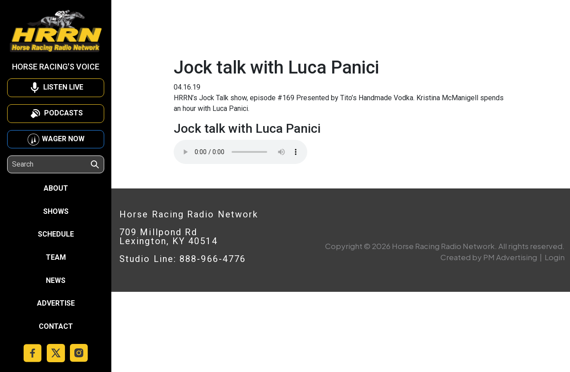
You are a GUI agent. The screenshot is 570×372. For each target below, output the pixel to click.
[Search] (51, 164)
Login (555, 257)
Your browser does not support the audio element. (240, 152)
